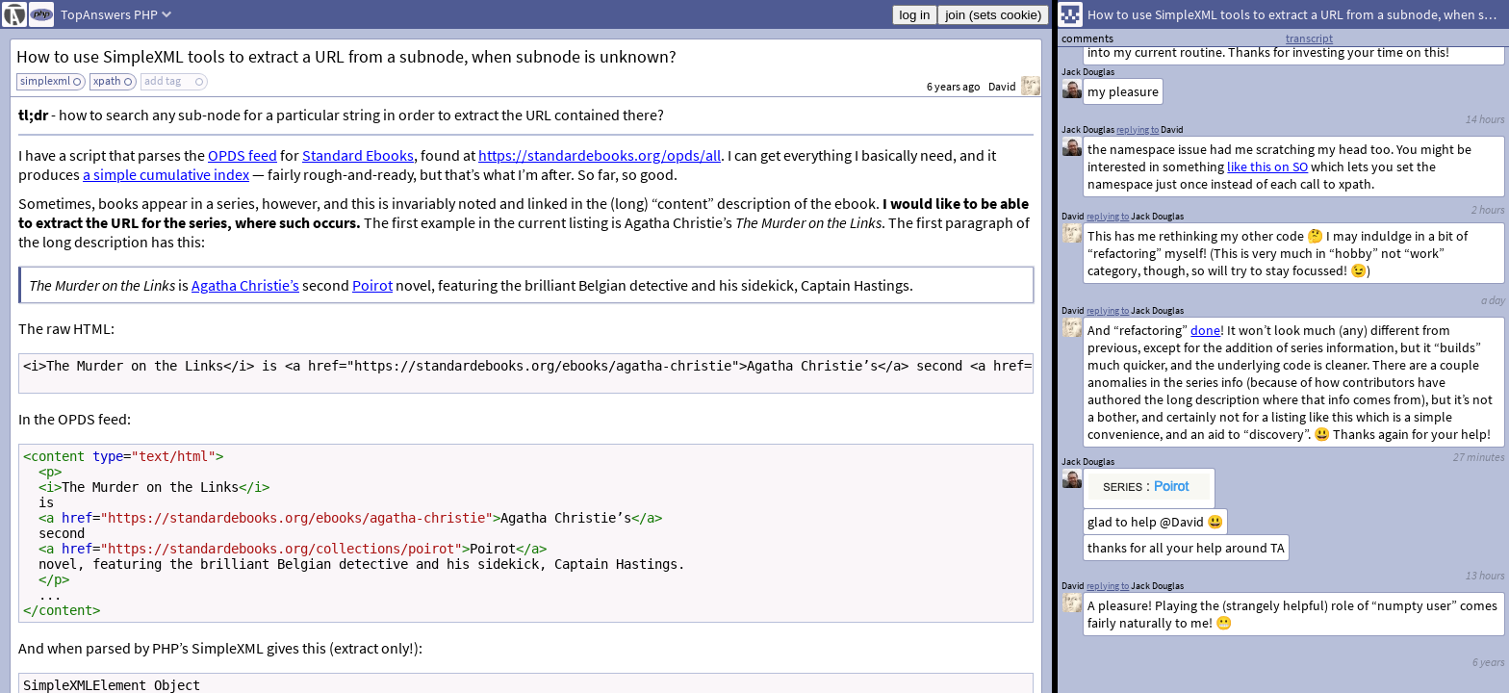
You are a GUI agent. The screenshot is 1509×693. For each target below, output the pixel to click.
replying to (1108, 585)
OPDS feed (242, 155)
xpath (107, 80)
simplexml (45, 80)
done (1205, 330)
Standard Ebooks (358, 155)
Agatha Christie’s (245, 285)
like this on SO (1267, 166)
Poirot (372, 285)
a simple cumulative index (166, 174)
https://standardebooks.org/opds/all (599, 155)
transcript (1309, 38)
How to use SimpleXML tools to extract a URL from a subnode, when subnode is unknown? (346, 56)
